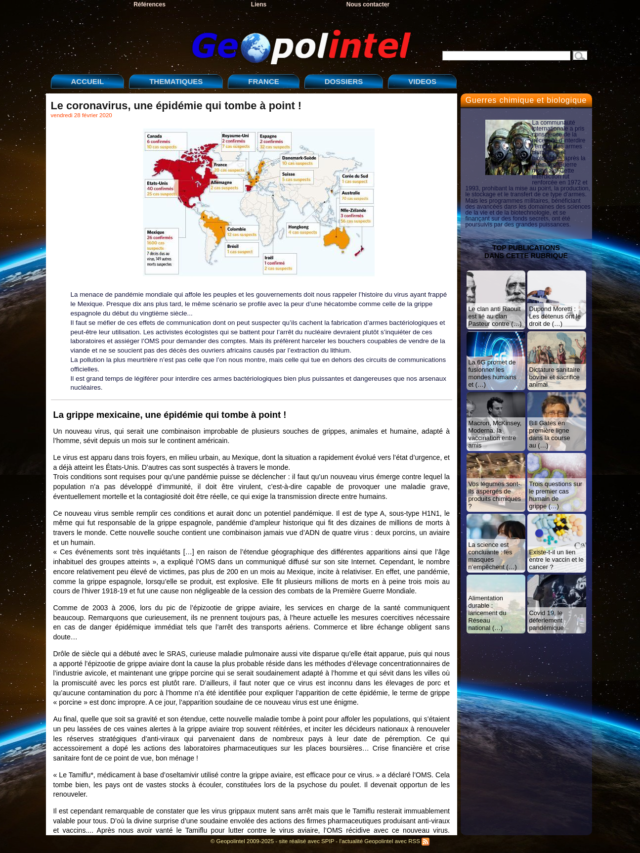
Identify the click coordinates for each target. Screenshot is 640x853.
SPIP (327, 841)
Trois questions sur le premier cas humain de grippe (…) (556, 495)
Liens (258, 4)
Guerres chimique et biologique (526, 100)
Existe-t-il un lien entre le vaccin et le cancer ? (556, 559)
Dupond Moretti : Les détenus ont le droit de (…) (555, 316)
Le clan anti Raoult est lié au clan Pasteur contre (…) (495, 316)
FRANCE (263, 81)
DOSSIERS (344, 81)
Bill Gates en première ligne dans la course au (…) (549, 434)
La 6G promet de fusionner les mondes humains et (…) (492, 373)
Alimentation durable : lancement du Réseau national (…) (488, 612)
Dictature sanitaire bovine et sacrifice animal (554, 377)
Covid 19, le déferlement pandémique (546, 620)
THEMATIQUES (176, 81)
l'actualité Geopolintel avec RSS (384, 841)
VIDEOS (422, 81)
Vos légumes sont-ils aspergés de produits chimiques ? (495, 495)
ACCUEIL (87, 81)
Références (149, 4)
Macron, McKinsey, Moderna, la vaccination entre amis (495, 434)
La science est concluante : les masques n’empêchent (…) (493, 556)
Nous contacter (367, 4)
